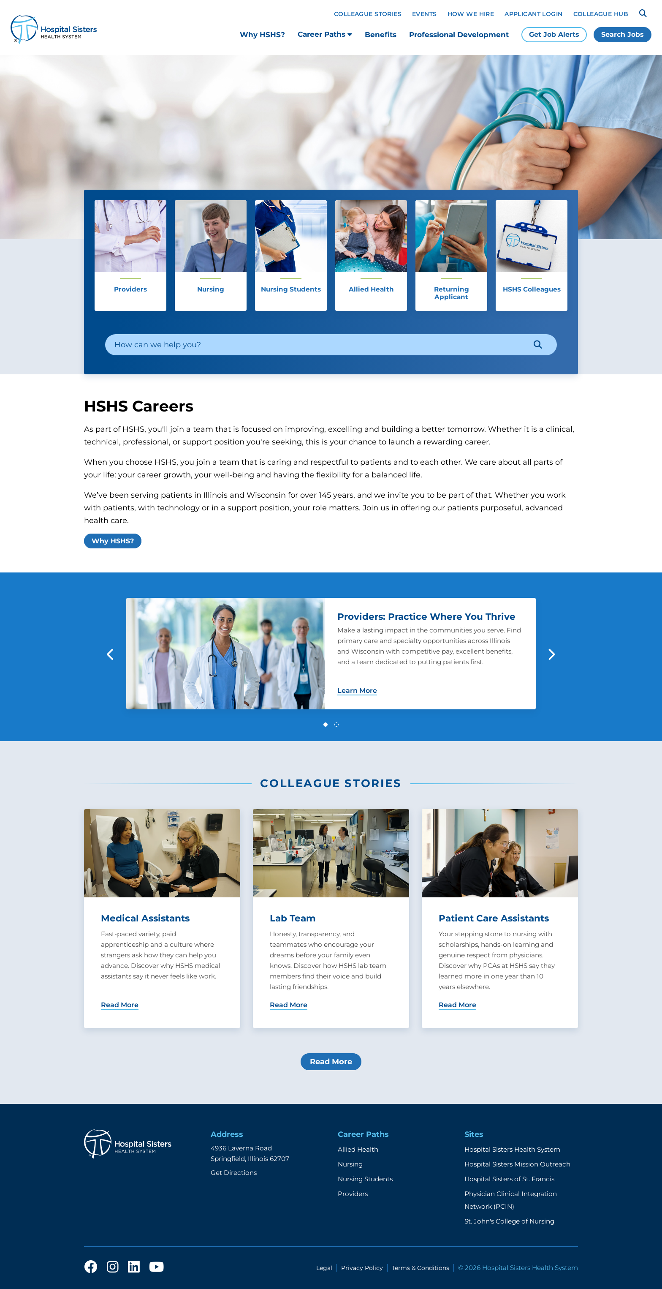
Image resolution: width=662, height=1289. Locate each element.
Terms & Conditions (420, 1268)
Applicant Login (533, 14)
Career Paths (325, 34)
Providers (353, 1194)
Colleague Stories (368, 14)
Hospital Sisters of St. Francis (509, 1179)
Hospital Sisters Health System (512, 1149)
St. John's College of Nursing (509, 1221)
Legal (324, 1268)
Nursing (350, 1164)
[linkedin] (134, 1267)
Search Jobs (622, 34)
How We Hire (471, 14)
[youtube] (156, 1267)
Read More (331, 1061)
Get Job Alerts (554, 34)
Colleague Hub (600, 14)
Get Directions (234, 1173)
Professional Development (459, 34)
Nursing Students (365, 1179)
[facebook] (91, 1267)
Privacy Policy (362, 1268)
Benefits (380, 34)
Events (424, 14)
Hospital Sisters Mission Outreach (517, 1164)
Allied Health (358, 1149)
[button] (325, 724)
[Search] (643, 13)
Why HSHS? (262, 34)
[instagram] (113, 1267)
